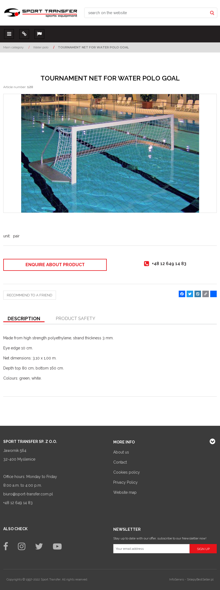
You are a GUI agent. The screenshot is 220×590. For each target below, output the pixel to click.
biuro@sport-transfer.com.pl (28, 494)
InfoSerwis (176, 579)
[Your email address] (151, 548)
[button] (24, 319)
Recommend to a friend (29, 295)
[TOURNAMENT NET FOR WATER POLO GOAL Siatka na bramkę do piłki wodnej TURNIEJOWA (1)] (110, 153)
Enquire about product (55, 264)
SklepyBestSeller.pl (200, 579)
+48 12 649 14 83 (18, 503)
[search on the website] (146, 13)
